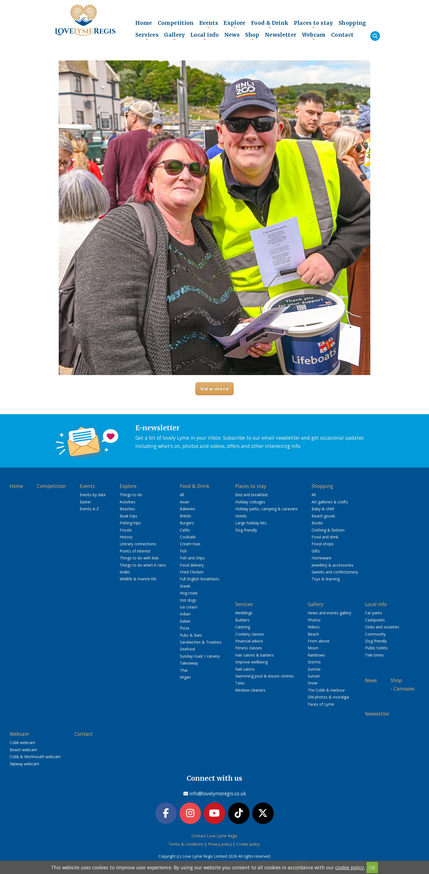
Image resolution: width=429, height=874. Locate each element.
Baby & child (323, 508)
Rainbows (316, 655)
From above (318, 641)
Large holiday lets (251, 522)
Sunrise (314, 669)
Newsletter (280, 34)
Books (317, 522)
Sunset (314, 676)
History (126, 537)
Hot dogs (188, 600)
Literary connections (138, 543)
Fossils (126, 530)
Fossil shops (323, 543)
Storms (314, 662)
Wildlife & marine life (138, 578)
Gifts (316, 551)
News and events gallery (329, 612)
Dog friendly (246, 530)
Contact (342, 34)
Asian (184, 501)
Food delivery (192, 565)
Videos (314, 626)
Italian (185, 621)
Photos (314, 620)
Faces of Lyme (321, 704)
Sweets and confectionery (335, 572)
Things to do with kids (139, 557)
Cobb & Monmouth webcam (35, 756)
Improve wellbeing (251, 662)
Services (147, 36)
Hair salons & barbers (254, 655)
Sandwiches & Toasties (200, 642)
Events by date (93, 494)
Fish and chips (192, 557)
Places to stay (313, 24)
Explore (235, 24)
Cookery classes (249, 634)
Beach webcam (23, 749)
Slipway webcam (24, 763)
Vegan (185, 677)
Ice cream (188, 607)
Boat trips (128, 516)
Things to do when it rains (143, 565)
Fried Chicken (191, 572)
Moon (313, 647)
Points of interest (135, 551)
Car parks (373, 612)
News (232, 34)
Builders (242, 620)
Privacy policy (220, 844)
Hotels (241, 516)
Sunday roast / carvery (200, 656)
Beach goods (323, 516)
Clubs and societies (382, 626)
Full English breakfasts (199, 578)
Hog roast (189, 593)
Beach (313, 634)
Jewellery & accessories (332, 565)
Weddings (244, 612)
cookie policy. (350, 867)
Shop (252, 36)
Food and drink (325, 537)
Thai (183, 670)
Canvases (404, 688)
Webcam (314, 36)
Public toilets (376, 647)
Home (143, 23)
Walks (125, 572)
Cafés (185, 530)
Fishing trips (130, 522)
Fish (183, 551)
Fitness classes (248, 647)
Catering (242, 626)
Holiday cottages (250, 501)
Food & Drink (270, 24)
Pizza (184, 628)
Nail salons (245, 669)
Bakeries (187, 508)
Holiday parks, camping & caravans (266, 508)
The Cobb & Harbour (326, 690)
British (185, 516)
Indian (185, 614)
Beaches (127, 508)
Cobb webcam (22, 742)
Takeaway (189, 663)
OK (372, 867)
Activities (127, 501)
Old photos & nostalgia (328, 697)
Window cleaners (250, 690)
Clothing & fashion (328, 530)
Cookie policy (248, 844)
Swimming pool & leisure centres (264, 676)
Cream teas (190, 543)
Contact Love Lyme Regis (214, 835)
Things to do (131, 494)
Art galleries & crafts (330, 501)
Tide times (374, 655)
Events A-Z (89, 508)
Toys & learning (326, 578)
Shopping (352, 24)
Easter (85, 501)
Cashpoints (375, 620)
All (182, 494)
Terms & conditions (186, 844)
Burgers (187, 522)
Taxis (240, 683)
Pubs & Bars (191, 635)
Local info (205, 36)
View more (214, 388)
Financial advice (249, 641)
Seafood (187, 649)
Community (375, 634)
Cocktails (188, 537)
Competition (176, 23)
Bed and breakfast (251, 494)
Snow (313, 683)
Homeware (321, 557)
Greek (185, 586)
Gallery (174, 36)
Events (208, 24)
